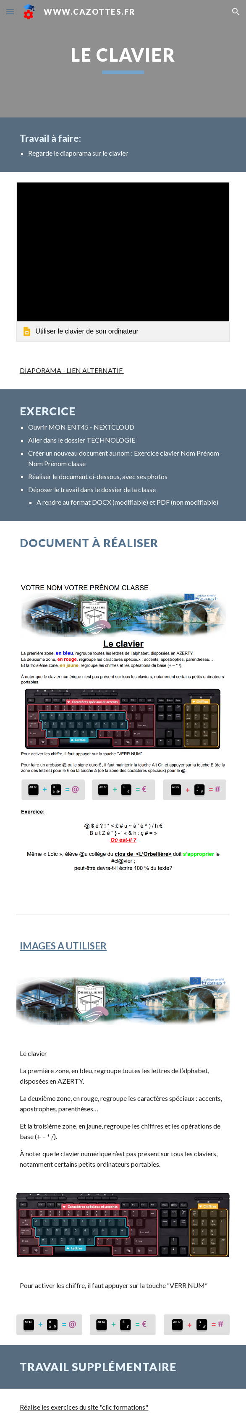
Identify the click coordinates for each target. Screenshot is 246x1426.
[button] (10, 11)
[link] (122, 262)
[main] (122, 58)
